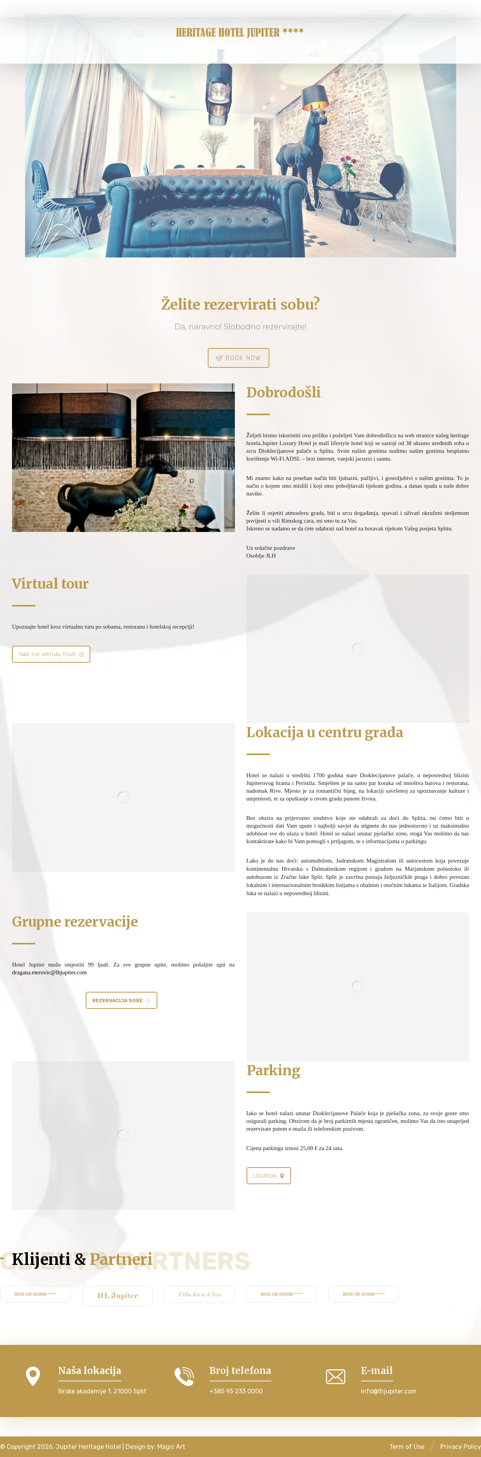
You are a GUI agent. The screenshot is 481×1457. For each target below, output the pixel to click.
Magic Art (171, 1446)
